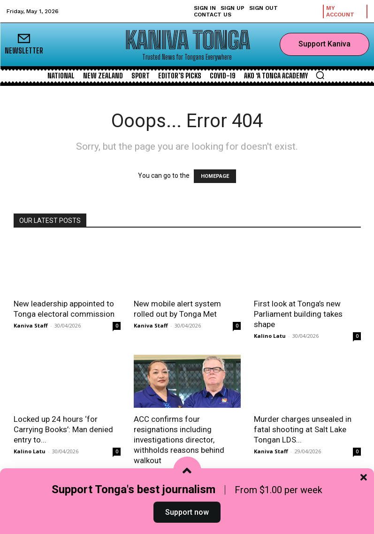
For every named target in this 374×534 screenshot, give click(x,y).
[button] (320, 75)
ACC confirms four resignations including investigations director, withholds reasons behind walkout (179, 439)
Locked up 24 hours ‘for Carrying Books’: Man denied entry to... (63, 429)
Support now (187, 512)
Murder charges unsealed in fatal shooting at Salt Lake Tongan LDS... (302, 429)
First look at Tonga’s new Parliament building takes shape (298, 314)
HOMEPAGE (215, 176)
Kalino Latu (270, 335)
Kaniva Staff (31, 325)
